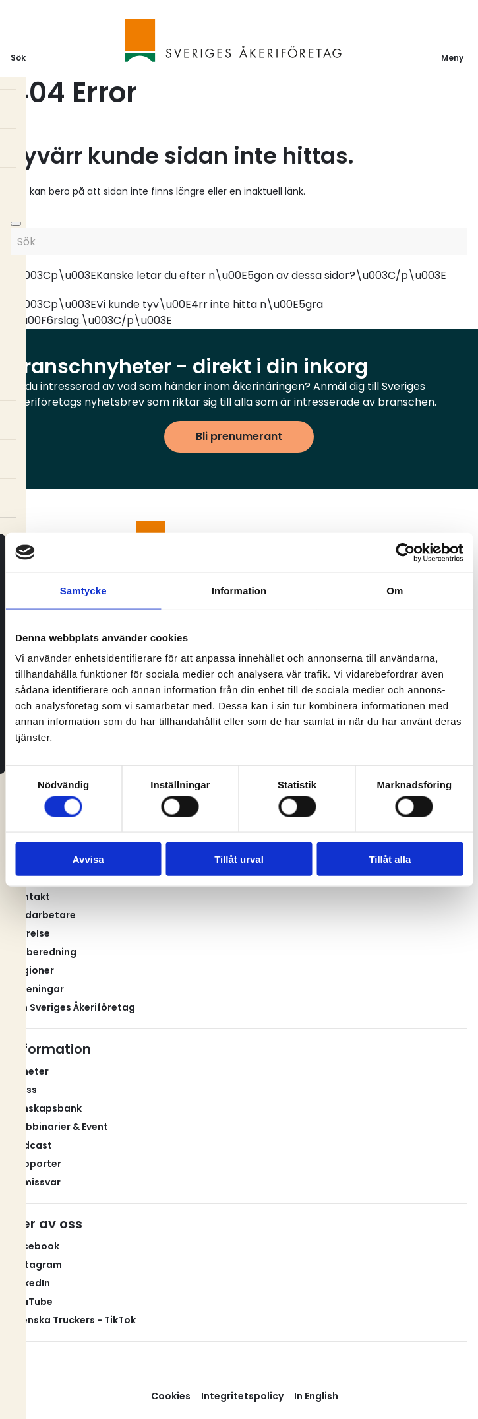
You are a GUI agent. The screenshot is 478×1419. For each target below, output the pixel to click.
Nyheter (30, 1071)
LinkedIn (30, 1283)
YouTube (32, 1301)
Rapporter (36, 1163)
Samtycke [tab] (83, 590)
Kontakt (30, 896)
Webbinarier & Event (59, 1126)
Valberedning (43, 952)
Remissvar (36, 1182)
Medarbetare (43, 915)
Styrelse (30, 933)
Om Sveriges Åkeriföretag (73, 1007)
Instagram (36, 1264)
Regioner (32, 970)
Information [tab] (239, 590)
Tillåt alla (390, 859)
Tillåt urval (239, 859)
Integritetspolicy (242, 1396)
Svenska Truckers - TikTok (73, 1320)
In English (316, 1396)
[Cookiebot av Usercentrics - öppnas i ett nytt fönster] (405, 552)
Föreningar (37, 988)
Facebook (35, 1246)
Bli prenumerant (239, 436)
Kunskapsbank (46, 1108)
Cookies (171, 1396)
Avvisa (88, 859)
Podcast (31, 1145)
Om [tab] (394, 590)
